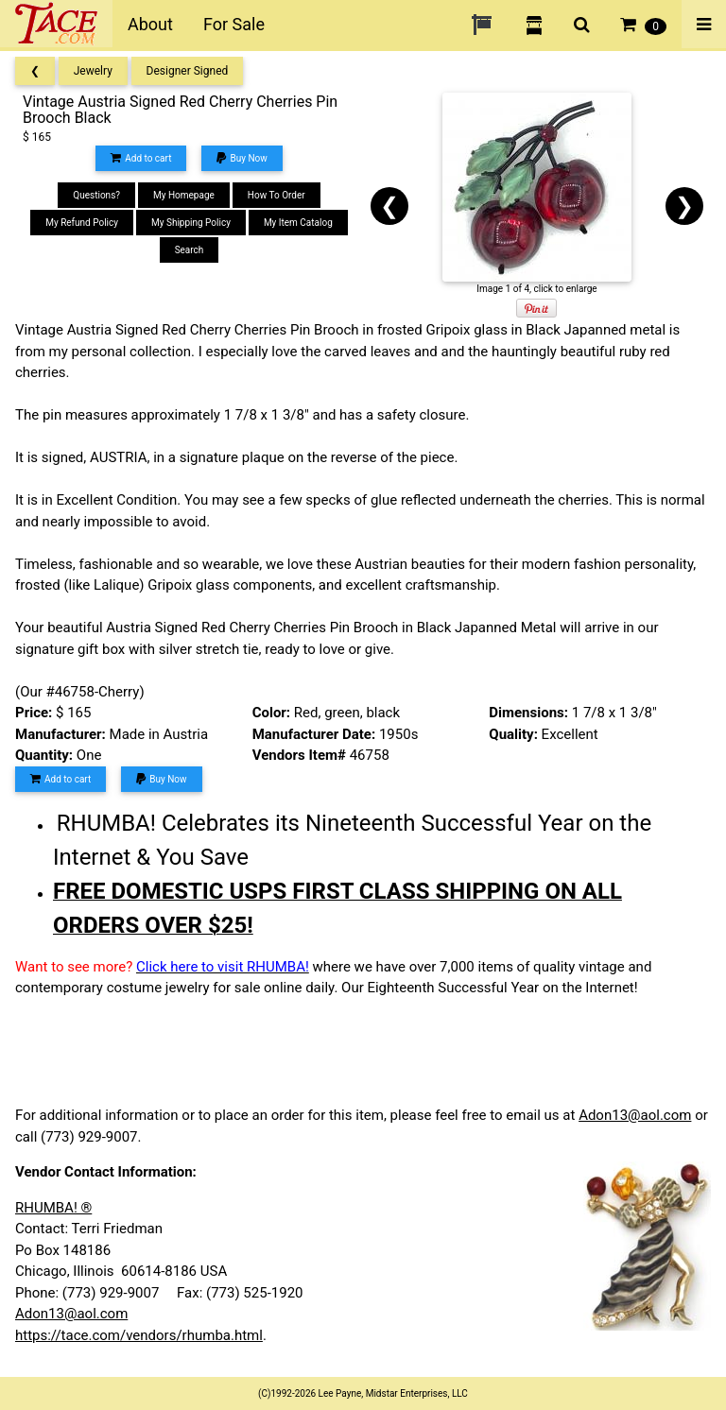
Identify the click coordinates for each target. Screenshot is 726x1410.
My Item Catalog (298, 222)
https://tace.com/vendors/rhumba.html (139, 1335)
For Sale (234, 24)
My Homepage (184, 195)
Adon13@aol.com (635, 1115)
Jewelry (93, 70)
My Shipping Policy (191, 222)
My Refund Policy (81, 222)
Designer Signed (188, 70)
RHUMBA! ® (53, 1207)
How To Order (276, 195)
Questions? (96, 195)
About (150, 24)
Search (189, 250)
